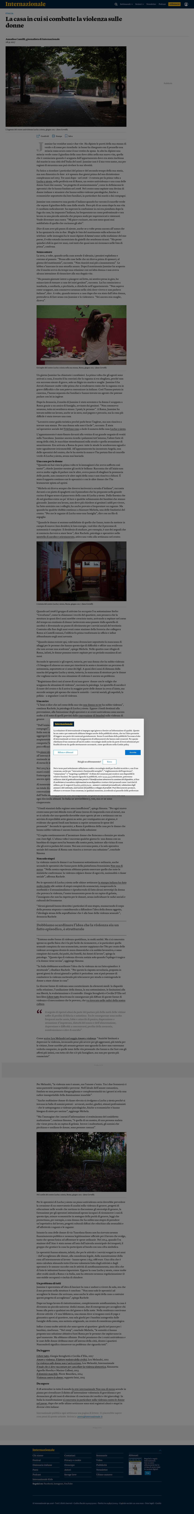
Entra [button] (109, 762)
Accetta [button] (133, 753)
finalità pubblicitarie (83, 785)
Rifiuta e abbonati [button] (65, 753)
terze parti (107, 777)
